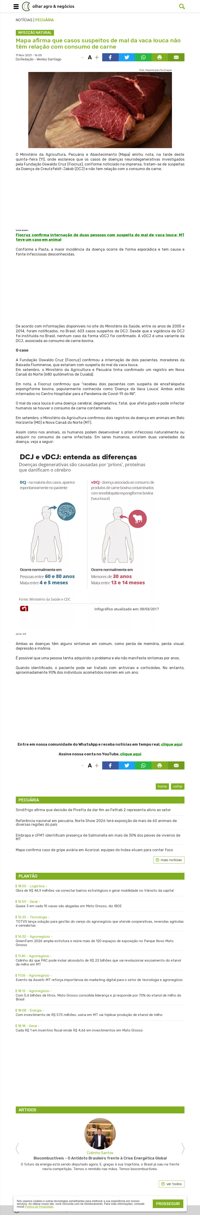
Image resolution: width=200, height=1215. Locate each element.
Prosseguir (168, 1204)
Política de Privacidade (39, 1206)
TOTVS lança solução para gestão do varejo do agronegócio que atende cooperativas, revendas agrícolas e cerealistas (100, 921)
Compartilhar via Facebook (110, 57)
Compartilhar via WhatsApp (143, 57)
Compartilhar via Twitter (127, 57)
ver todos (174, 1184)
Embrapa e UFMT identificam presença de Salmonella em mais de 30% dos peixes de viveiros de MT (98, 837)
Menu (15, 5)
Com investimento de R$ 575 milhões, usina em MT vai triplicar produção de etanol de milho (100, 1013)
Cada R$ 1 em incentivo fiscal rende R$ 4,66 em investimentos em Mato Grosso (100, 1028)
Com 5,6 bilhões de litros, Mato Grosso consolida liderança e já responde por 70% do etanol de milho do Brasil (100, 995)
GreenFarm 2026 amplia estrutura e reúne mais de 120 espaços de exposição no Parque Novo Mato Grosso (100, 941)
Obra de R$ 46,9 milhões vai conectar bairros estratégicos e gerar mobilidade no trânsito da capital (100, 888)
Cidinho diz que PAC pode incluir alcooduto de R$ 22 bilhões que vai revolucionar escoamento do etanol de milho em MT (100, 960)
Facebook (172, 6)
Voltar (177, 786)
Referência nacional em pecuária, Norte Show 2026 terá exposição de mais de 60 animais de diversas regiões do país (96, 822)
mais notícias (171, 860)
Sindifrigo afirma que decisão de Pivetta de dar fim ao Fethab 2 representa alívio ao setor (93, 810)
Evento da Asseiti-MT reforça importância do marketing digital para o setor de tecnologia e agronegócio (100, 978)
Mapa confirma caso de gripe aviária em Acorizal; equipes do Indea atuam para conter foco (94, 850)
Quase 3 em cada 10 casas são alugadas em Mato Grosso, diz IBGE (100, 904)
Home (162, 786)
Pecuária (44, 20)
